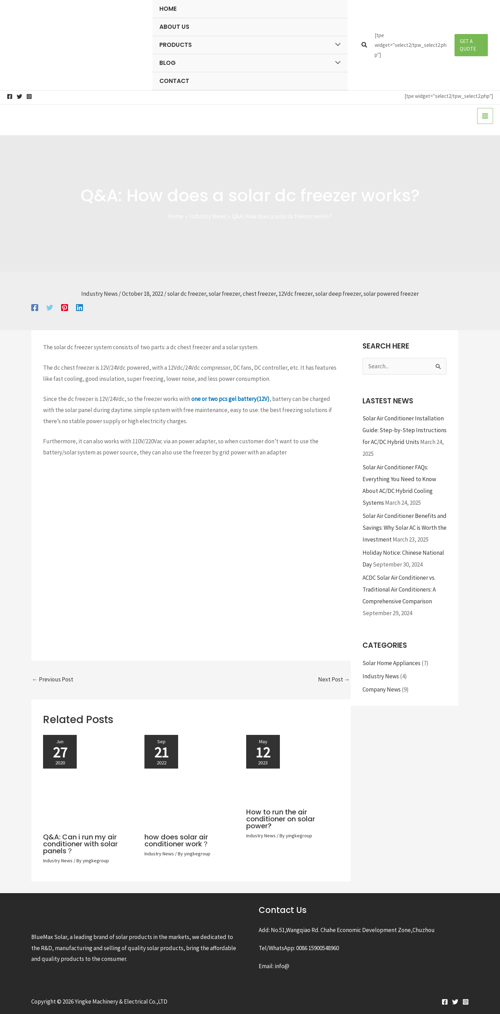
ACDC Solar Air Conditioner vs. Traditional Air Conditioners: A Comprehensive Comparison (399, 589)
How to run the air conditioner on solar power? (280, 819)
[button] (364, 45)
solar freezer (224, 294)
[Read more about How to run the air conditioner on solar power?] (292, 768)
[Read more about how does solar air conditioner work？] (190, 781)
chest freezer (259, 294)
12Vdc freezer (295, 294)
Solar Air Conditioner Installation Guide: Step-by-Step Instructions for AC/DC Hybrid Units (404, 430)
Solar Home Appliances (391, 663)
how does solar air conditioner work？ (176, 840)
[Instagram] (29, 96)
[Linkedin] (79, 307)
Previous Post (52, 679)
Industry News (99, 294)
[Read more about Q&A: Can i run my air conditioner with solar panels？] (89, 781)
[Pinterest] (64, 307)
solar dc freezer (186, 294)
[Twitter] (19, 96)
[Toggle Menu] (336, 45)
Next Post (334, 679)
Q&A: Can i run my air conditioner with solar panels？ (80, 844)
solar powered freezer (391, 294)
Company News (381, 689)
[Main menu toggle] (485, 116)
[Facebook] (9, 96)
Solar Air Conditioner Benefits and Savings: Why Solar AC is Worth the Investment (404, 527)
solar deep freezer (338, 294)
